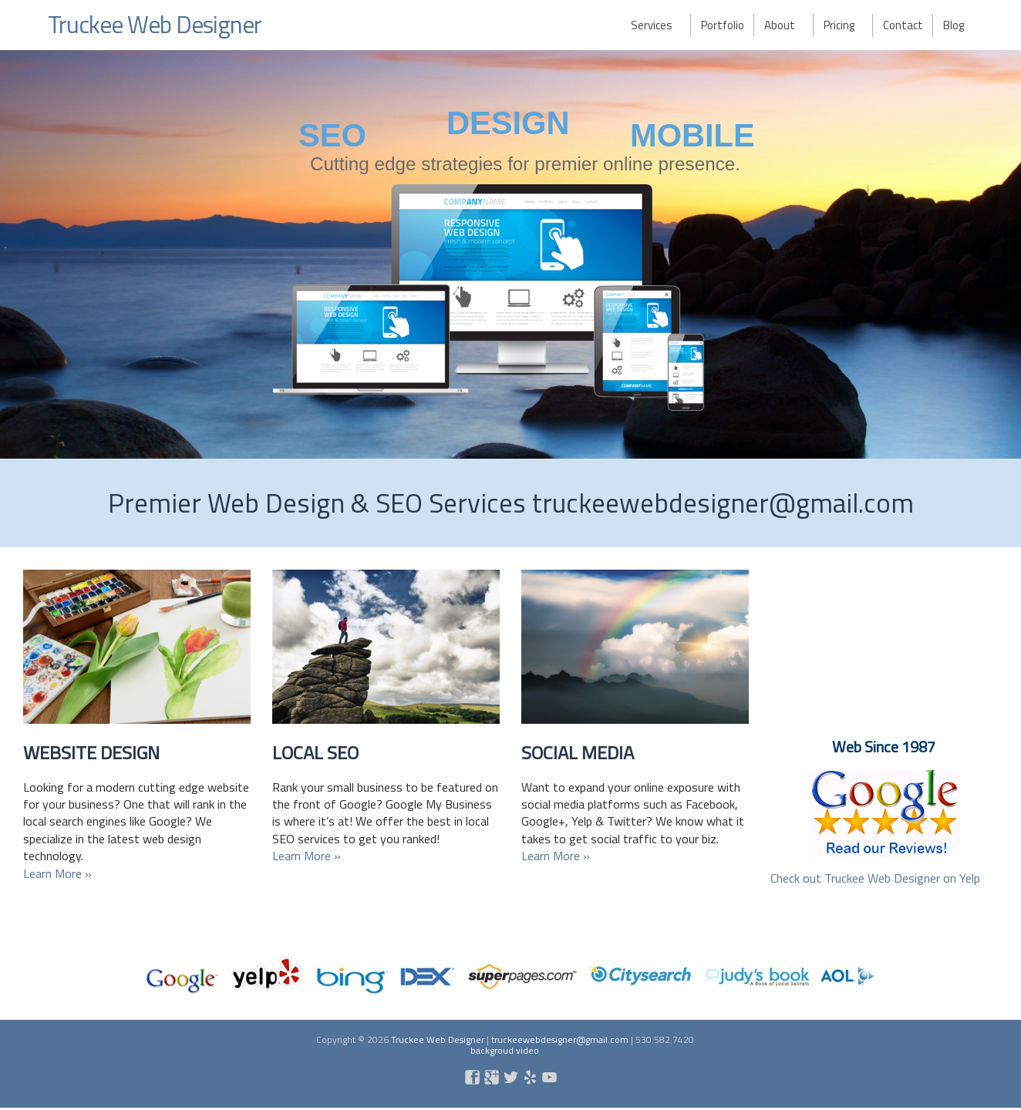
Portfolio (722, 25)
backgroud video (504, 1050)
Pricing (839, 25)
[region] (510, 254)
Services (651, 25)
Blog (953, 25)
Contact (903, 25)
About (779, 25)
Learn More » (57, 873)
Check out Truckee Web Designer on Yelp (875, 878)
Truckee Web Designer (157, 23)
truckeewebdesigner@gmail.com (559, 1039)
